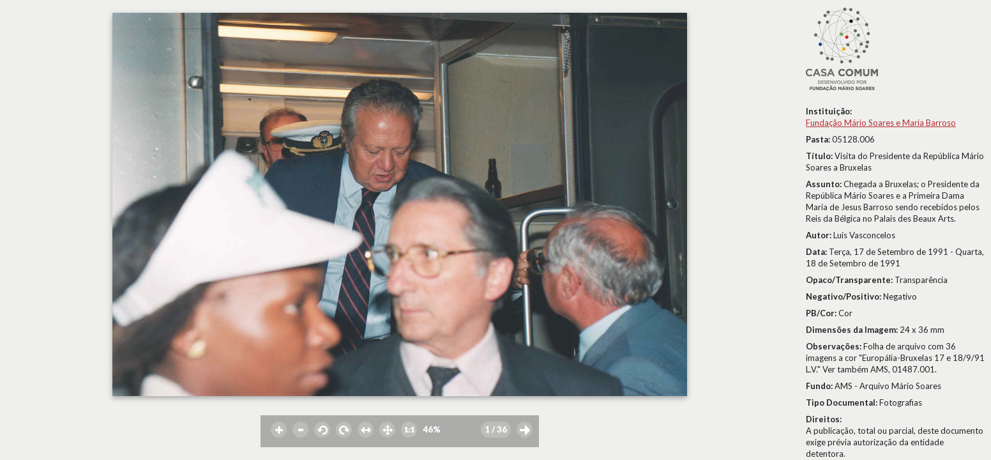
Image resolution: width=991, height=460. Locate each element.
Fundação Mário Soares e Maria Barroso (881, 123)
